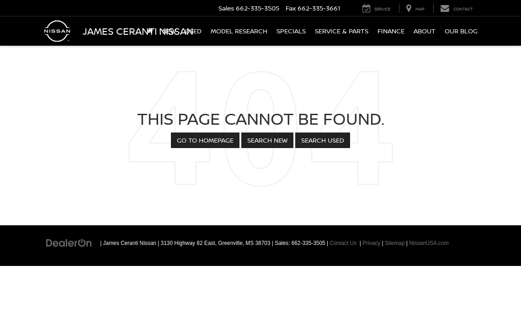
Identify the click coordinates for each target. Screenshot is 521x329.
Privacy (371, 243)
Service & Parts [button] (341, 31)
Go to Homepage (205, 140)
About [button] (425, 31)
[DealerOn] (69, 242)
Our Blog (461, 31)
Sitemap (395, 243)
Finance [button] (390, 31)
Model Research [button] (239, 31)
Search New (267, 140)
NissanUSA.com (429, 243)
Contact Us (343, 243)
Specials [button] (291, 31)
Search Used (322, 140)
